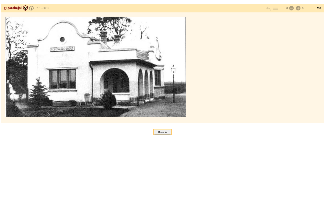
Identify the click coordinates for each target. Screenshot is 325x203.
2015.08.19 (42, 8)
